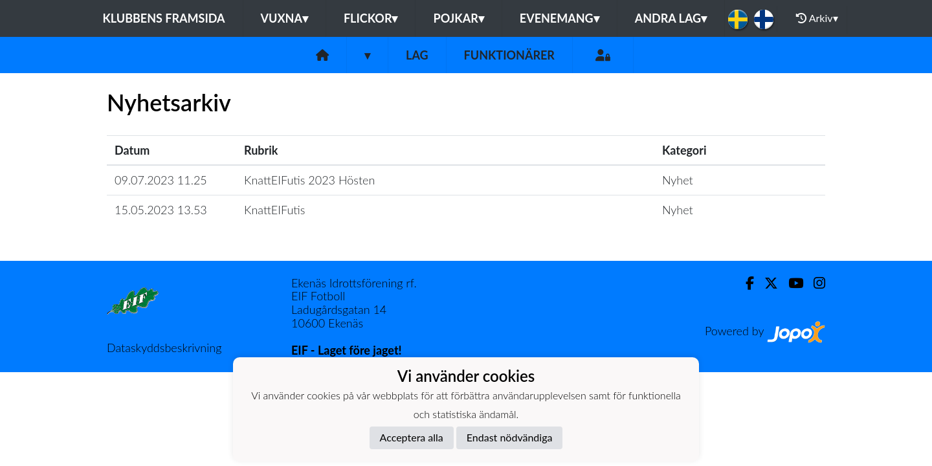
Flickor (371, 18)
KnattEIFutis (274, 210)
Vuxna (284, 18)
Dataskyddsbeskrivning (164, 347)
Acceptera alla (411, 437)
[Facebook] (744, 283)
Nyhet (677, 180)
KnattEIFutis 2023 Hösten (309, 180)
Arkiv (817, 18)
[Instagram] (814, 283)
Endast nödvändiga (510, 437)
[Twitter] (766, 283)
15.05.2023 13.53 (161, 210)
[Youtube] (790, 283)
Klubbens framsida (163, 18)
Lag (417, 55)
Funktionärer (509, 55)
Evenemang (559, 18)
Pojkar (458, 18)
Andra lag (671, 18)
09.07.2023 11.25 (161, 180)
